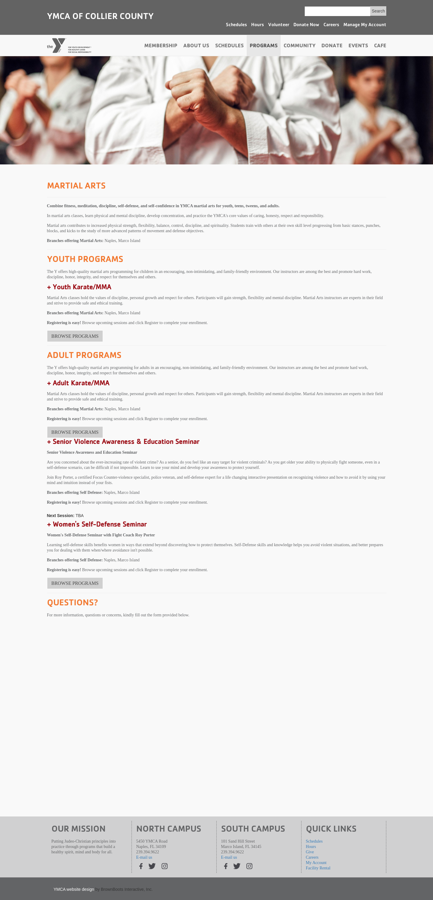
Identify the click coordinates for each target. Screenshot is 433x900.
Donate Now (306, 25)
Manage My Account (364, 25)
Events (358, 46)
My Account (316, 862)
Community (299, 46)
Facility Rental (318, 868)
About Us (196, 46)
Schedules (236, 25)
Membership (160, 46)
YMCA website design (74, 889)
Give (310, 852)
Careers (331, 25)
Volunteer (278, 25)
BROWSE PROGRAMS (75, 336)
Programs (264, 46)
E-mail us (144, 857)
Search (378, 11)
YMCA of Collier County (100, 17)
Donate (332, 46)
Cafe (380, 46)
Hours (257, 25)
